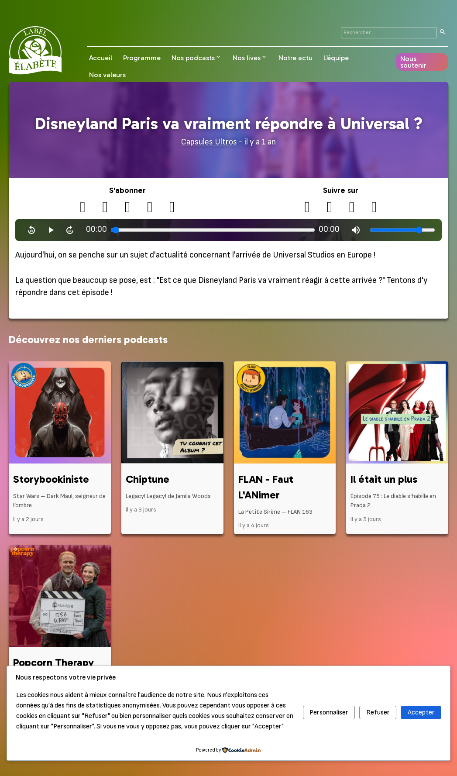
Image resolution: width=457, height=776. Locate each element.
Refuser (378, 712)
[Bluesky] (374, 207)
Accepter (421, 712)
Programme (142, 58)
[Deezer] (172, 207)
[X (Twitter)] (307, 207)
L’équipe (336, 58)
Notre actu (295, 58)
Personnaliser (328, 712)
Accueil (100, 58)
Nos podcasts (193, 58)
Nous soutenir (413, 62)
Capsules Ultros (209, 142)
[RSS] (83, 207)
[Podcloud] (105, 207)
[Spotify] (150, 207)
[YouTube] (329, 207)
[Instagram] (352, 207)
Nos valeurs (107, 75)
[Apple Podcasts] (127, 207)
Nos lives (247, 58)
